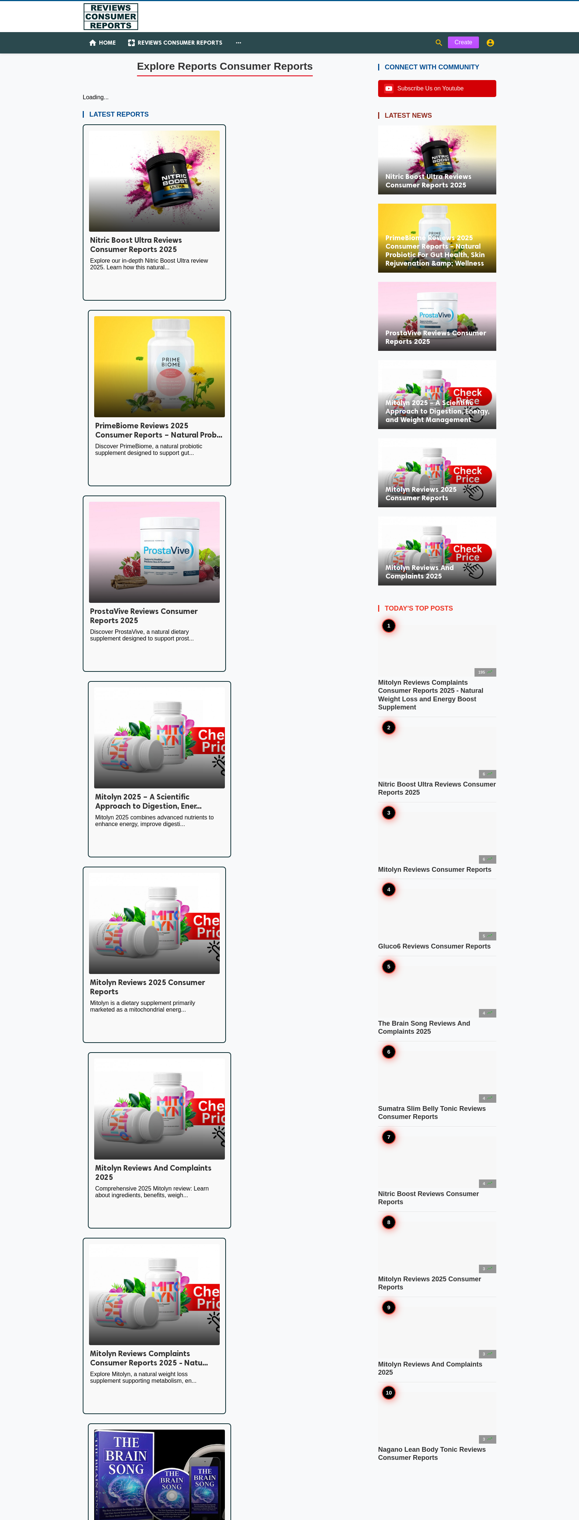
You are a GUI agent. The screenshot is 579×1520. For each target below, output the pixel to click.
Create (463, 44)
